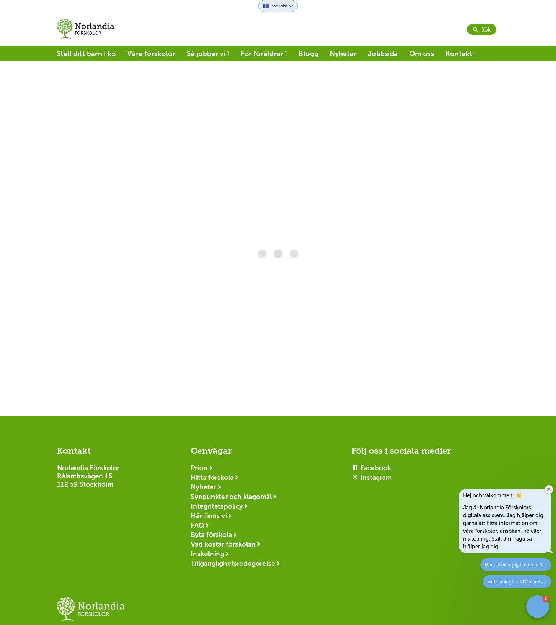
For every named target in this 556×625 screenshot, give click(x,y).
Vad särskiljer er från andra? (517, 582)
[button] (278, 6)
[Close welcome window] (549, 489)
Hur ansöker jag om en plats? (516, 565)
